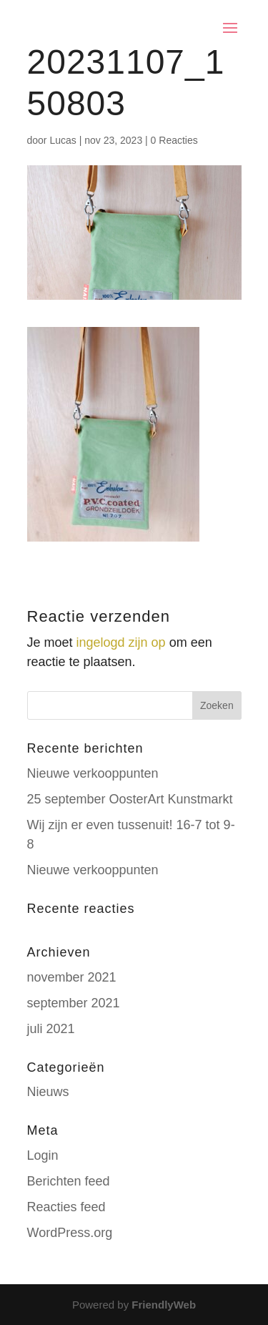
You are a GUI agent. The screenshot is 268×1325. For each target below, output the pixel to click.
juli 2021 (51, 1029)
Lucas (62, 140)
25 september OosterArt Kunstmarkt (130, 799)
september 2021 (73, 1003)
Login (43, 1155)
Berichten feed (68, 1181)
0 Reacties (174, 140)
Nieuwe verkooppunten (93, 773)
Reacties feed (66, 1207)
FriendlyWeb (163, 1305)
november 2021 (71, 977)
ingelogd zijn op (121, 642)
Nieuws (48, 1092)
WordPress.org (70, 1233)
